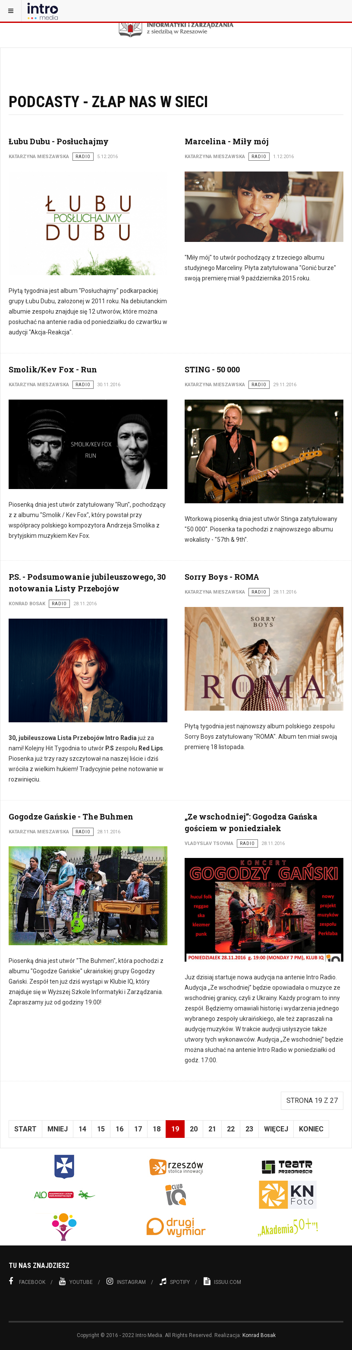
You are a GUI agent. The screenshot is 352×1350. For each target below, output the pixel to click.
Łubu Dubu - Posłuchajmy (59, 141)
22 (231, 1129)
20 (194, 1129)
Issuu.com (222, 1281)
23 (249, 1129)
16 (119, 1129)
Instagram (126, 1281)
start (25, 1129)
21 (212, 1129)
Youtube (76, 1281)
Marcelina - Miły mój (227, 141)
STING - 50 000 (212, 369)
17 (138, 1129)
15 (101, 1129)
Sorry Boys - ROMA (222, 577)
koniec (311, 1129)
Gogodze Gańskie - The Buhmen (71, 816)
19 (175, 1129)
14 (82, 1129)
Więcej (276, 1129)
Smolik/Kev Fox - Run (53, 369)
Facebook (27, 1281)
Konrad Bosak (259, 1335)
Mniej (57, 1129)
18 (156, 1129)
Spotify (175, 1281)
